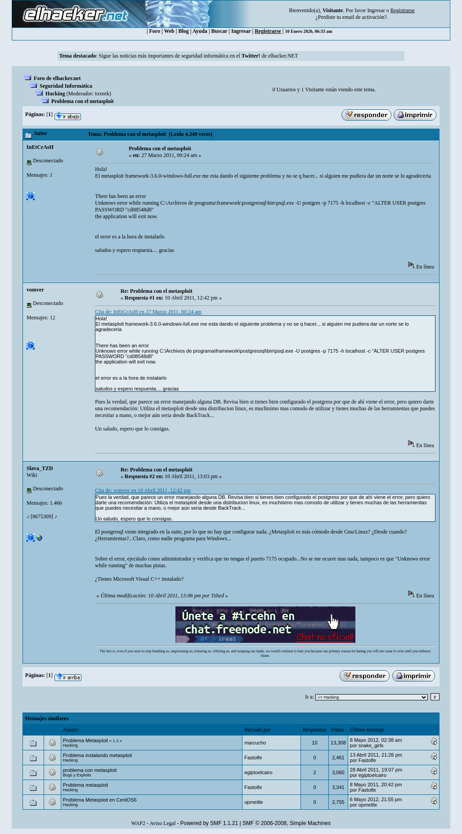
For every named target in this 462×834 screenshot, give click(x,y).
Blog (183, 31)
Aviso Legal (162, 823)
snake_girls (371, 745)
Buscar (219, 31)
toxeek (102, 93)
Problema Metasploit (85, 740)
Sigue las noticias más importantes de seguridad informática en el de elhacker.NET (198, 56)
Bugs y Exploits (77, 775)
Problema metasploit (85, 785)
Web (169, 31)
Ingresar (376, 10)
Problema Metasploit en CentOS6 (100, 800)
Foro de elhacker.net (57, 78)
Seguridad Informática (66, 86)
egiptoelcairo (258, 772)
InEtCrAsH (40, 147)
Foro (154, 31)
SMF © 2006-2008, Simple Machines (286, 823)
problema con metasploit (90, 770)
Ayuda (200, 31)
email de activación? (364, 17)
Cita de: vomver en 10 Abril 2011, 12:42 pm (143, 490)
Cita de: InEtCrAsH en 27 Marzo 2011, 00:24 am (148, 312)
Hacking (55, 93)
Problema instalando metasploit (97, 755)
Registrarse (268, 31)
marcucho (255, 742)
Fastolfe (253, 757)
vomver (35, 290)
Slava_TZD (40, 468)
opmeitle (253, 802)
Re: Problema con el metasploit (157, 291)
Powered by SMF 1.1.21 (209, 823)
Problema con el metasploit (82, 101)
